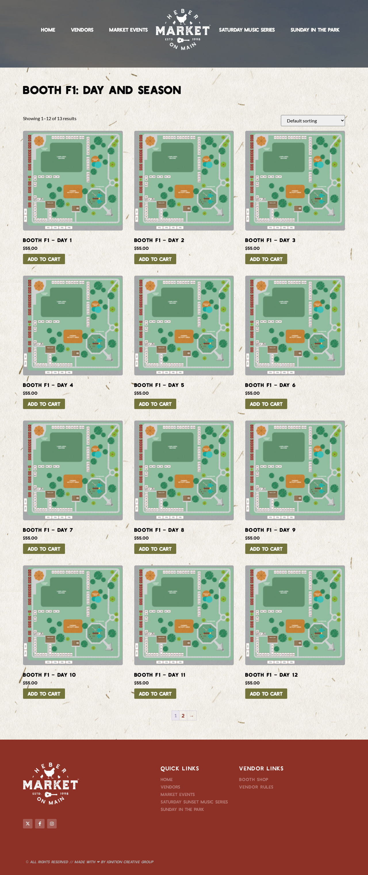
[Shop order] (313, 120)
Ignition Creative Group (130, 861)
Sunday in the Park (315, 29)
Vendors (82, 29)
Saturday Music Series (247, 29)
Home (48, 29)
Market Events (128, 29)
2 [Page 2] (183, 715)
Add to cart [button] (44, 259)
